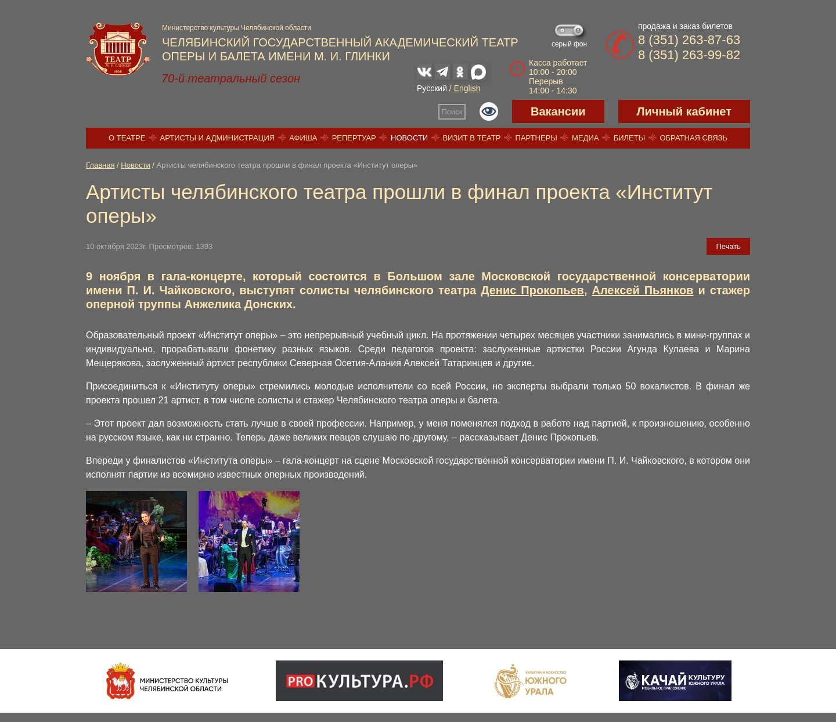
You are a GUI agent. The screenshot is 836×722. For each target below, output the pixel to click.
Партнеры (536, 137)
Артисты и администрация (217, 137)
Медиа (585, 137)
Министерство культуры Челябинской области (236, 28)
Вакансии (558, 111)
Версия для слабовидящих (489, 111)
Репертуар (354, 137)
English (467, 88)
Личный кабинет (684, 111)
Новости (409, 137)
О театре (127, 137)
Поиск (452, 111)
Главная (100, 165)
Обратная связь (693, 137)
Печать (728, 246)
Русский (432, 88)
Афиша (303, 137)
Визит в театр (471, 137)
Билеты (630, 137)
